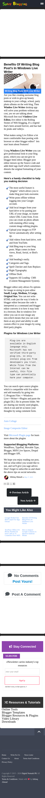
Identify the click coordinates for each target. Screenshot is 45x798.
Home (4, 755)
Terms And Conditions (31, 758)
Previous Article (19, 492)
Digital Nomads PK (29, 773)
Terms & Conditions (9, 779)
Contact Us (6, 758)
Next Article (27, 500)
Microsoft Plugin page (19, 435)
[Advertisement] (22, 33)
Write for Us (15, 755)
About (16, 758)
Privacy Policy (7, 762)
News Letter (28, 755)
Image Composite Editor (15, 428)
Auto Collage (10, 421)
